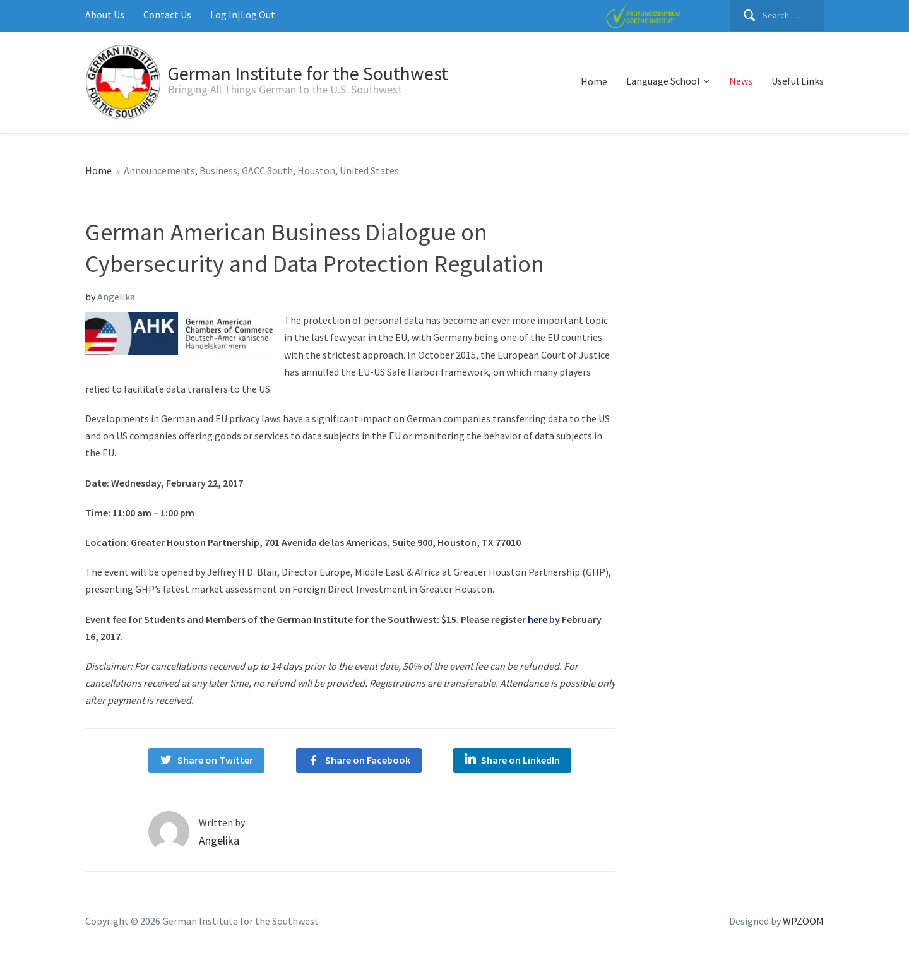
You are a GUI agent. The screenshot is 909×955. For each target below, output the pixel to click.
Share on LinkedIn (520, 760)
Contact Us (167, 14)
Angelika (116, 296)
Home (594, 81)
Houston (316, 170)
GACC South (267, 170)
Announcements (159, 170)
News (740, 80)
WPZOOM (803, 921)
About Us (104, 14)
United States (369, 170)
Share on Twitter (215, 760)
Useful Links (797, 80)
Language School (663, 80)
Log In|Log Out (242, 14)
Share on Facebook (367, 760)
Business (218, 170)
